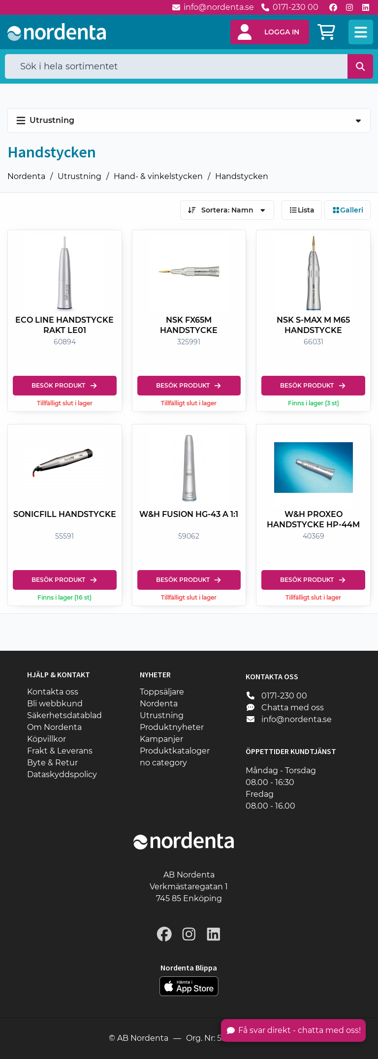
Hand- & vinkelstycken (158, 176)
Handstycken (241, 176)
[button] (269, 32)
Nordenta (26, 176)
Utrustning (79, 176)
